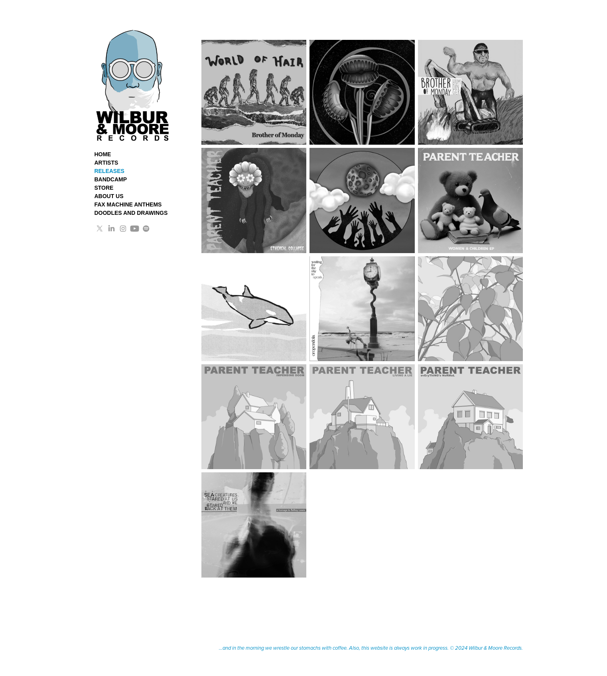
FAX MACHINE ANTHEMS (128, 204)
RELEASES (109, 171)
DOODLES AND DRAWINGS (131, 213)
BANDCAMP (110, 179)
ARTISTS (106, 162)
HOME (102, 154)
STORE (103, 188)
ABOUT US (108, 196)
